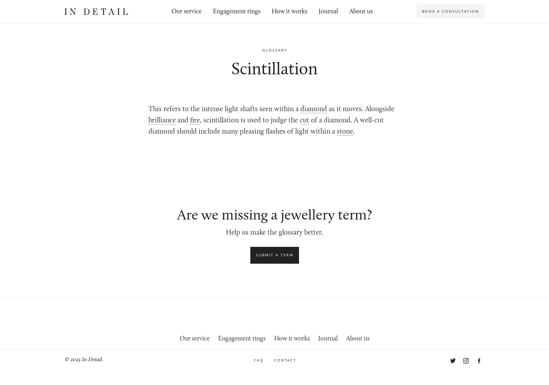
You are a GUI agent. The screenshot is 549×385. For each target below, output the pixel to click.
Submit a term (274, 255)
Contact (285, 360)
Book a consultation (450, 11)
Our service (187, 12)
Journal (328, 12)
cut (304, 120)
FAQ (259, 360)
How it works (289, 12)
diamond (313, 109)
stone (345, 131)
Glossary (274, 50)
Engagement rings (236, 12)
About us (361, 12)
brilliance (162, 120)
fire (195, 120)
